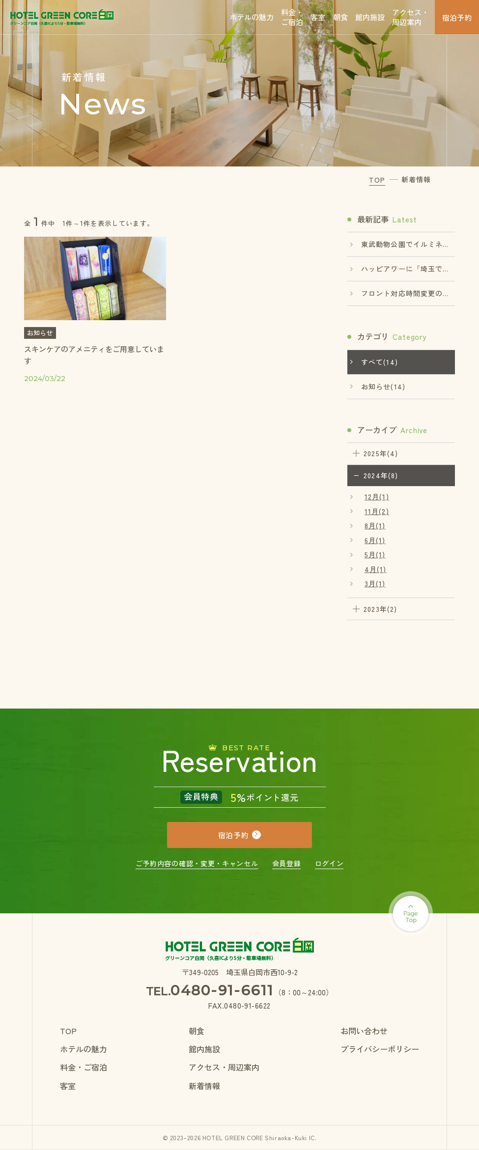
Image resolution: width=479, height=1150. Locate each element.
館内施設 (370, 16)
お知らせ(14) (383, 386)
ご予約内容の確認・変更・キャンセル (197, 863)
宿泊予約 (457, 17)
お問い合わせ (364, 1031)
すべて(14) (379, 362)
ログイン (329, 863)
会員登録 (286, 863)
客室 (317, 16)
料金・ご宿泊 (292, 16)
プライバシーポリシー (379, 1049)
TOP (68, 1031)
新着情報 (204, 1086)
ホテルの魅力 (251, 16)
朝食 (340, 16)
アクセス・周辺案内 (410, 16)
